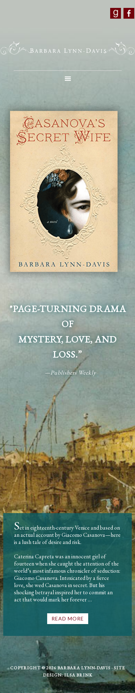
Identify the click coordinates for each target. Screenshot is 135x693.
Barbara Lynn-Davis (67, 48)
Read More (67, 618)
